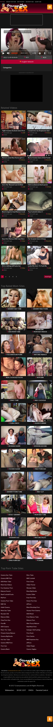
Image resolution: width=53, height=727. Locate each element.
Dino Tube (29, 575)
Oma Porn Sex (5, 620)
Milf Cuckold (30, 579)
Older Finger (30, 646)
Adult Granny (5, 608)
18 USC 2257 (21, 691)
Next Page (47, 277)
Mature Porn (30, 620)
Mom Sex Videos (6, 585)
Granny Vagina (31, 649)
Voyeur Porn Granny (33, 611)
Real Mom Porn (31, 627)
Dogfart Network (26, 62)
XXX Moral (29, 614)
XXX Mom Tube (30, 1)
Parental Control (42, 691)
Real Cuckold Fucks (7, 595)
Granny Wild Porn (7, 643)
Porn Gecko (30, 637)
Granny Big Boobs (7, 637)
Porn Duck (29, 633)
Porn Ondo (30, 582)
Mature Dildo (5, 617)
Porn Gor (4, 646)
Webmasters (9, 691)
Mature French (6, 591)
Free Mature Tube (32, 617)
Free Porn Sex (31, 598)
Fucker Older (30, 595)
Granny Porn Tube (7, 601)
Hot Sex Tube (5, 640)
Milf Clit (3, 604)
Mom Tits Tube (6, 630)
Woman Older (31, 588)
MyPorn (3, 598)
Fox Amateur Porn (7, 588)
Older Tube (38, 1)
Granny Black (5, 649)
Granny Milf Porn (6, 579)
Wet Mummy (20, 1)
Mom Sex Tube (6, 611)
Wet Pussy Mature (32, 624)
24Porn (28, 643)
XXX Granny (5, 627)
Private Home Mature (8, 633)
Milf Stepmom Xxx (32, 640)
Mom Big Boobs (31, 591)
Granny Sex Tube (11, 1)
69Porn (28, 604)
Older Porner (30, 585)
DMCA (30, 691)
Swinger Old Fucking (33, 630)
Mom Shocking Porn (33, 608)
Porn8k (3, 624)
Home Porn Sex (31, 601)
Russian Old (5, 614)
